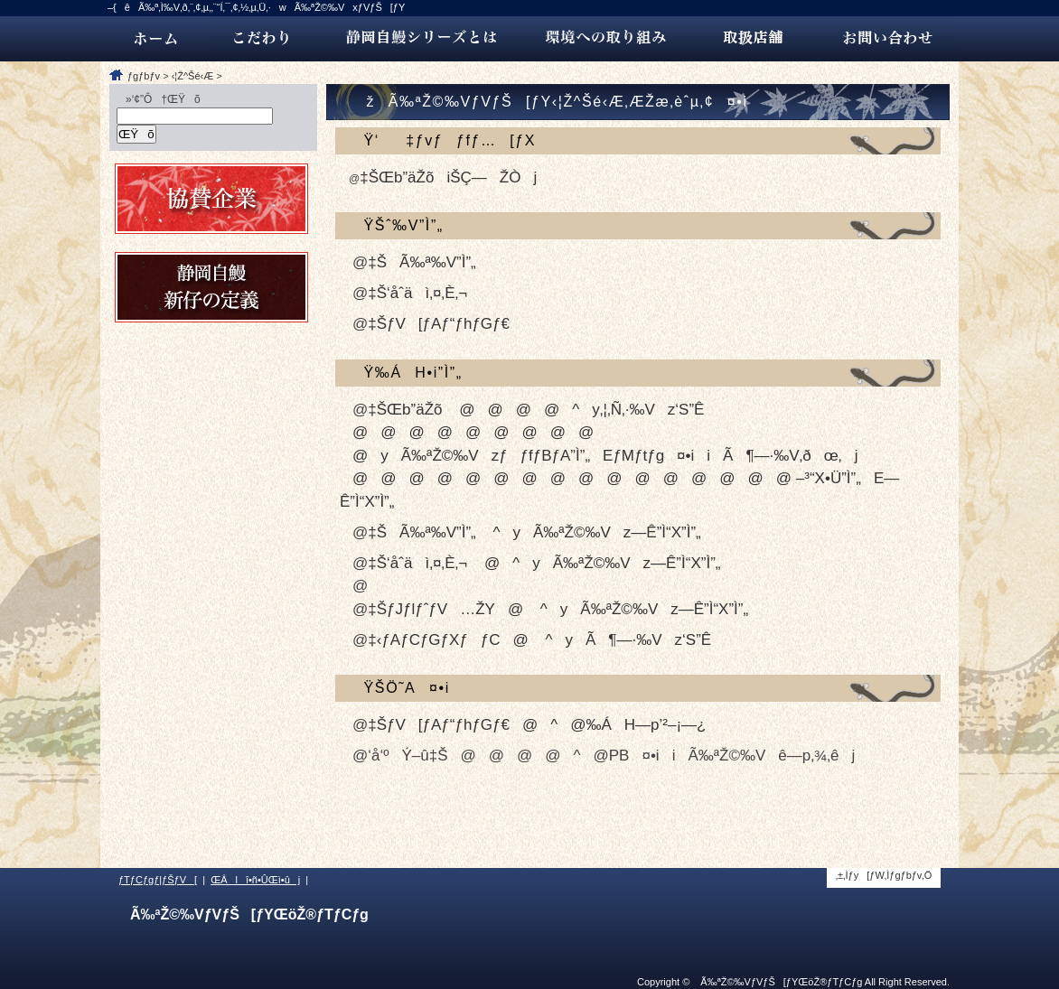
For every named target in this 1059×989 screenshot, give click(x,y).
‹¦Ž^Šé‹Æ (193, 75)
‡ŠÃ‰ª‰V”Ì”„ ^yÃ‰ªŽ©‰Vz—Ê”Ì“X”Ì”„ (534, 532)
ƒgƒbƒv (143, 75)
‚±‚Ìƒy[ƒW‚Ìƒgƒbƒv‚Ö (884, 875)
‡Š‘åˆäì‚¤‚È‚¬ (417, 293)
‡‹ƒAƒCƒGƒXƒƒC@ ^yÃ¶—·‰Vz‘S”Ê (539, 639)
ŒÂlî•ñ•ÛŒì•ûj (255, 879)
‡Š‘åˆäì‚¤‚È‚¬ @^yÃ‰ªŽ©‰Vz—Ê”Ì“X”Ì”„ (544, 563)
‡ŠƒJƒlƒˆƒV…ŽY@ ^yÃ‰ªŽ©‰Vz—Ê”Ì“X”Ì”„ (558, 609)
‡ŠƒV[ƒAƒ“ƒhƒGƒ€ (439, 323)
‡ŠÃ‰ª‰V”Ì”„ (421, 262)
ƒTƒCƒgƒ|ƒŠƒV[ (157, 879)
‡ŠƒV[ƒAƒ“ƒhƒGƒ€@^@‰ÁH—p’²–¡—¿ (537, 724)
